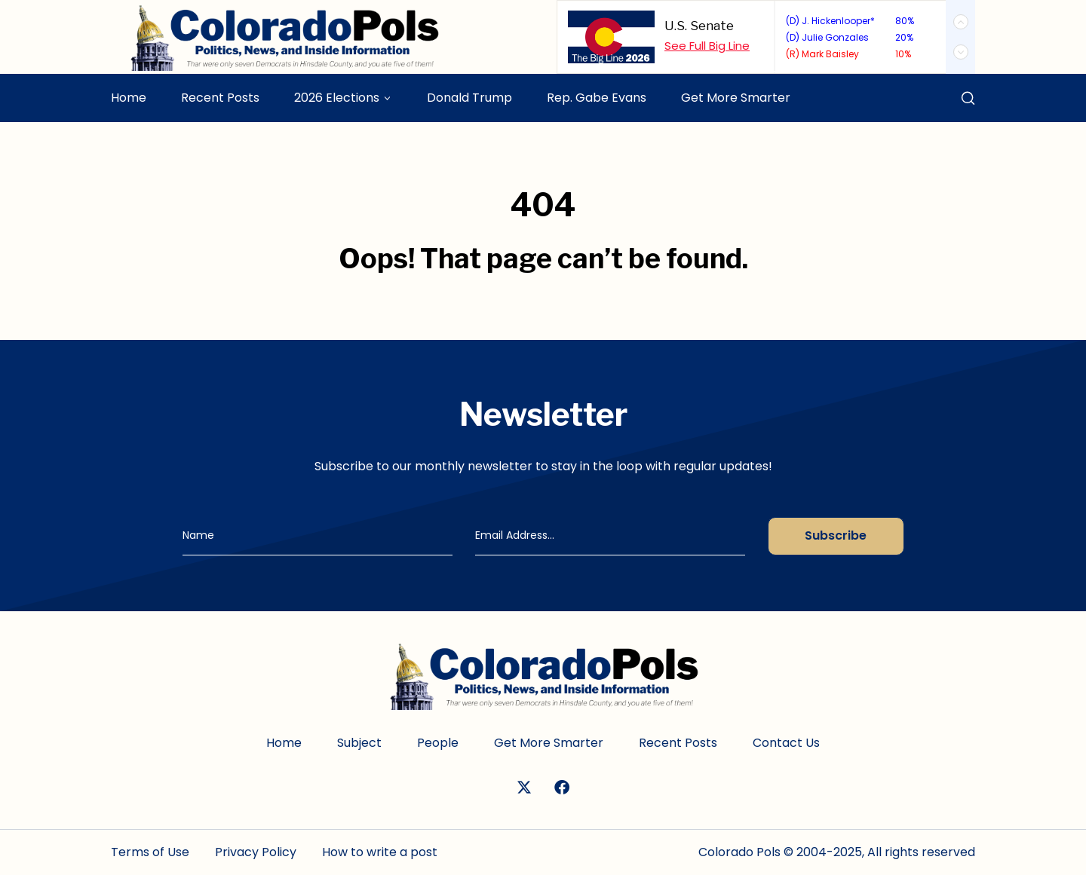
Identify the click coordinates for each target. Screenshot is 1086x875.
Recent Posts (220, 97)
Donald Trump (469, 97)
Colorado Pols (739, 852)
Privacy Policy (255, 852)
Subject (359, 742)
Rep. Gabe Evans (596, 97)
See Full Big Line (707, 46)
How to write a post (379, 852)
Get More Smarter (735, 97)
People (438, 742)
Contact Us (786, 742)
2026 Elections (336, 97)
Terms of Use (150, 852)
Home (128, 97)
